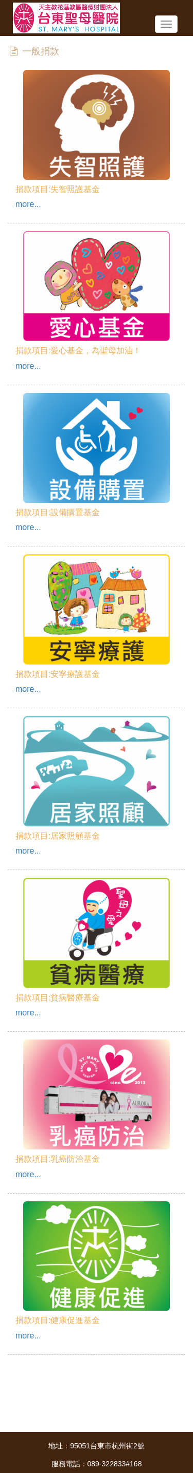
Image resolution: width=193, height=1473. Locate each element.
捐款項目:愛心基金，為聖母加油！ (78, 350)
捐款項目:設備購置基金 (57, 512)
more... (28, 204)
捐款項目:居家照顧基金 (57, 836)
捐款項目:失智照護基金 (57, 189)
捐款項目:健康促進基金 (57, 1320)
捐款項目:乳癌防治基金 (57, 1159)
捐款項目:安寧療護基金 (57, 674)
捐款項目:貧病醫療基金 (57, 997)
